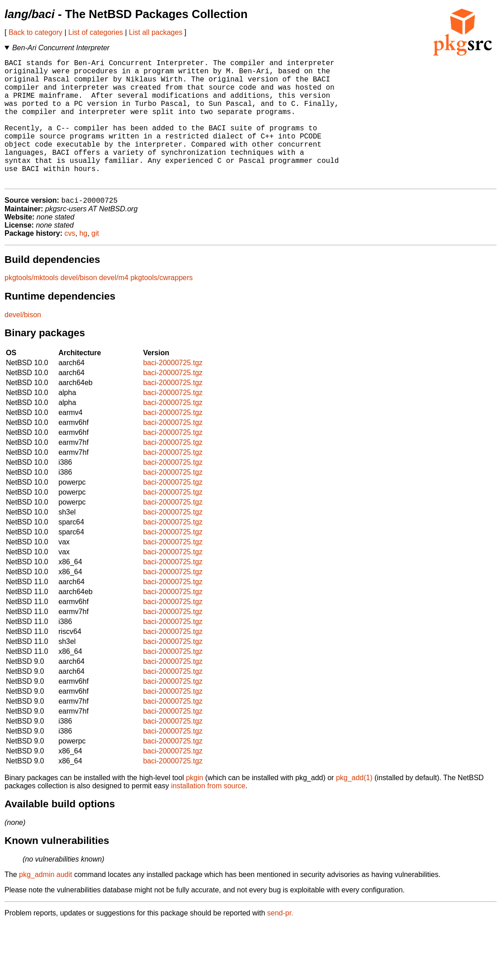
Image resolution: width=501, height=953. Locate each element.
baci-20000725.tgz (173, 391)
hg (83, 262)
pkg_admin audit (45, 903)
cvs (70, 262)
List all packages (155, 32)
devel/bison (79, 306)
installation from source (208, 814)
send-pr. (280, 941)
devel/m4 (113, 306)
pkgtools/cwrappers (161, 306)
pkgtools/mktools (31, 306)
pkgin (194, 806)
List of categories (95, 32)
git (95, 262)
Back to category (35, 32)
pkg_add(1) (354, 806)
